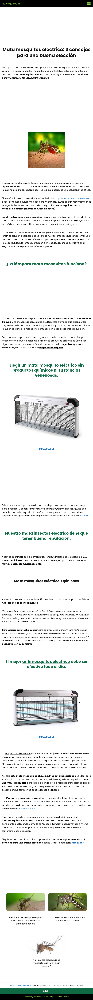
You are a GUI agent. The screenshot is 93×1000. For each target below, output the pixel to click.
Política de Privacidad (43, 997)
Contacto (28, 997)
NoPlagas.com (11, 3)
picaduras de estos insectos (73, 198)
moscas (37, 801)
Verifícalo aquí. (27, 808)
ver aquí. (84, 515)
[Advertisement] (46, 27)
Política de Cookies (62, 997)
